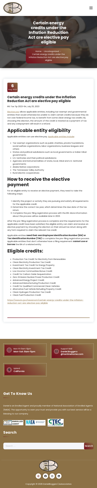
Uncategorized (51, 51)
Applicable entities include (61, 136)
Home (38, 51)
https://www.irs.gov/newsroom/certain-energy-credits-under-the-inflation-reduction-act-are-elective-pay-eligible (45, 301)
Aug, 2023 (12, 87)
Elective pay (13, 111)
